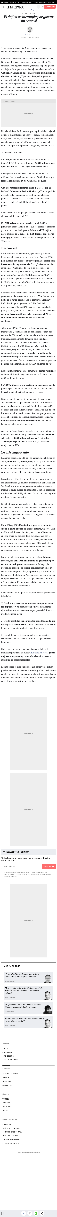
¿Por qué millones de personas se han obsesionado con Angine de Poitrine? (22, 975)
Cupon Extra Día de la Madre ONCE (44, 2)
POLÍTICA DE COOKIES (10, 1136)
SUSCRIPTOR (7, 1085)
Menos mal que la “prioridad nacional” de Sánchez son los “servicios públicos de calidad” (24, 990)
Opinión (29, 10)
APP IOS (5, 1048)
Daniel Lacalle (29, 35)
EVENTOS (5, 1077)
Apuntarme (48, 866)
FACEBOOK (6, 1103)
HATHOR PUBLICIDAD (10, 1074)
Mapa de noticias (27, 2)
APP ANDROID (7, 1052)
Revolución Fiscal (39, 652)
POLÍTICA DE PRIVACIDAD (11, 1128)
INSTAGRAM (6, 1107)
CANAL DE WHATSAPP (10, 1060)
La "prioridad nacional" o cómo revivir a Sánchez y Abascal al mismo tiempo (23, 1005)
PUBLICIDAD (6, 1081)
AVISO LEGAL (7, 1124)
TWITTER (5, 1099)
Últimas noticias (14, 2)
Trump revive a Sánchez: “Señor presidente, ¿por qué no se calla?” (24, 1019)
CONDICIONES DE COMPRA (12, 1132)
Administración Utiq (10, 1143)
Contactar (6, 1069)
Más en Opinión (12, 966)
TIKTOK (5, 1110)
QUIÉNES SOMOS (8, 1056)
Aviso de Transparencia (12, 1140)
